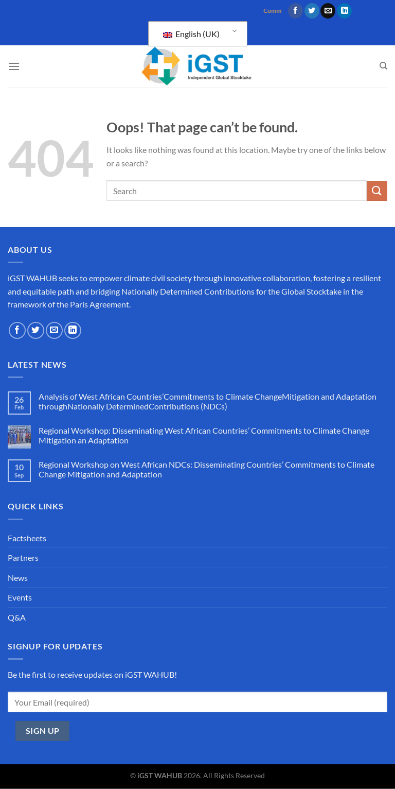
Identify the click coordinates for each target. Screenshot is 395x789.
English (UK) (191, 34)
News (18, 577)
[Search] (383, 66)
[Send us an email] (327, 11)
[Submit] (377, 191)
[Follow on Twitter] (311, 11)
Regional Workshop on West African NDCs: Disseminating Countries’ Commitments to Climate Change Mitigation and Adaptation (206, 469)
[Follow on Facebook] (295, 11)
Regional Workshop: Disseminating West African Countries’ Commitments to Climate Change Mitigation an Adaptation (204, 435)
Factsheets (27, 538)
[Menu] (14, 66)
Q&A (17, 617)
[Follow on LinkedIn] (344, 11)
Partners (23, 557)
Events (20, 597)
